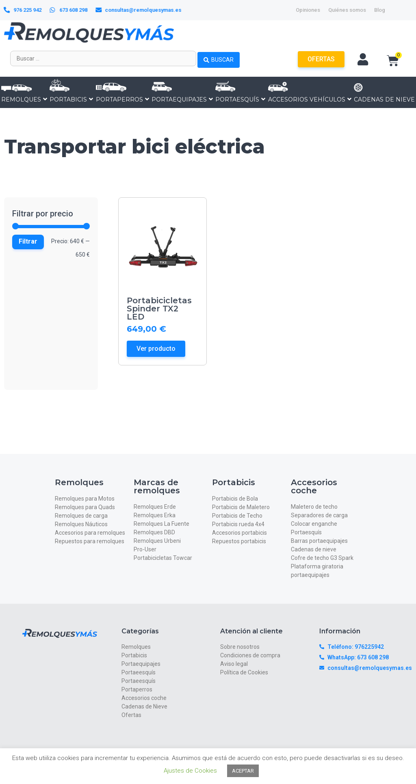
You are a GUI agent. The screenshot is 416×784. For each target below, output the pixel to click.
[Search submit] (218, 58)
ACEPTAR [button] (243, 771)
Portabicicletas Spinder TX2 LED (159, 309)
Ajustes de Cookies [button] (190, 770)
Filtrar (28, 241)
